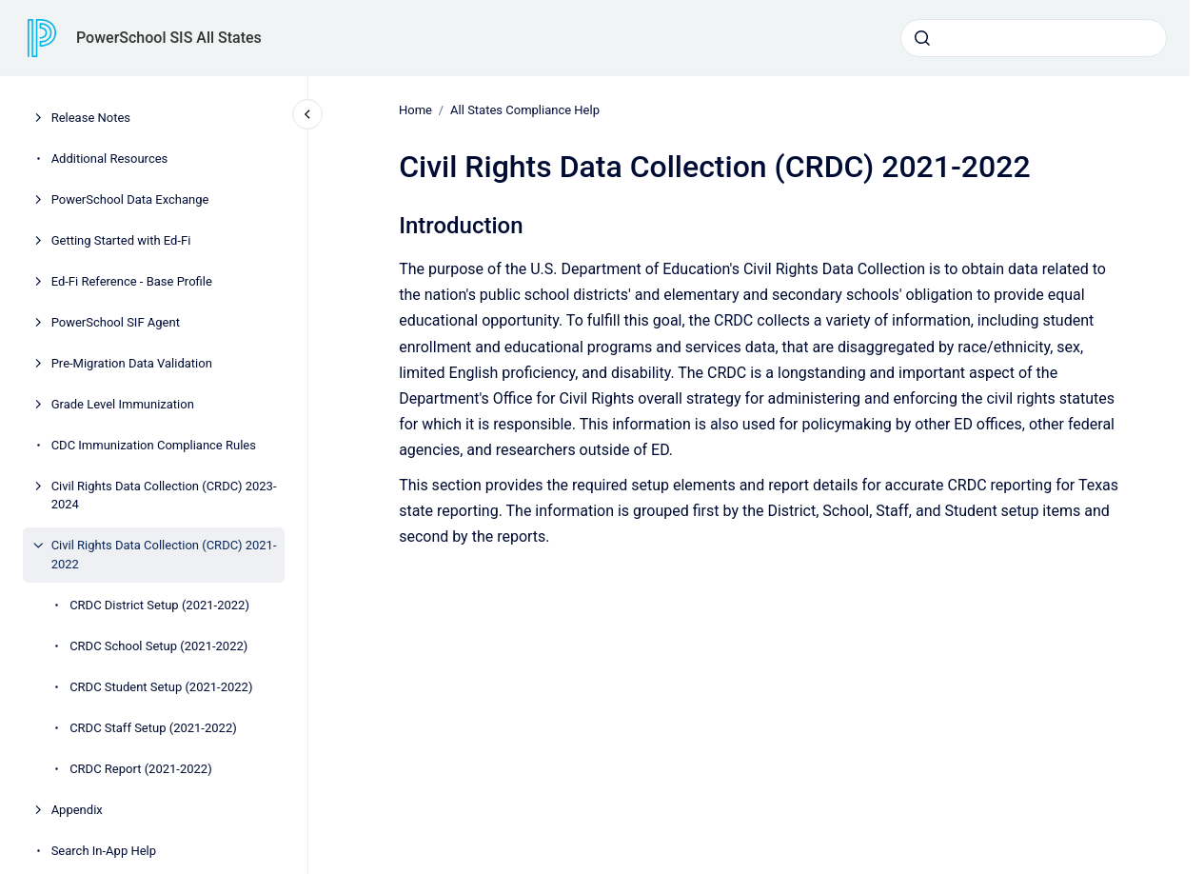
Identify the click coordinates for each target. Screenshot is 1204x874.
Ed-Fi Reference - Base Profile (131, 281)
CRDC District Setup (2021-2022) (159, 605)
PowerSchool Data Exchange (130, 199)
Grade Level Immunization (122, 404)
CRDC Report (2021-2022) (140, 769)
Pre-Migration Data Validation (131, 363)
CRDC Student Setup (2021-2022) (160, 687)
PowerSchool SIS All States (169, 38)
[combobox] (1033, 38)
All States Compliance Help (525, 110)
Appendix (77, 810)
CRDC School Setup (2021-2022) (158, 646)
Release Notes (90, 117)
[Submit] (922, 38)
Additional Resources (109, 158)
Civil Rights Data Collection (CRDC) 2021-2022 (164, 554)
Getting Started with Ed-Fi (121, 240)
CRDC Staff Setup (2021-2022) (153, 728)
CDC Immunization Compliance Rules (153, 445)
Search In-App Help (103, 851)
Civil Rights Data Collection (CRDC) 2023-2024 (164, 495)
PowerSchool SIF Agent (115, 322)
